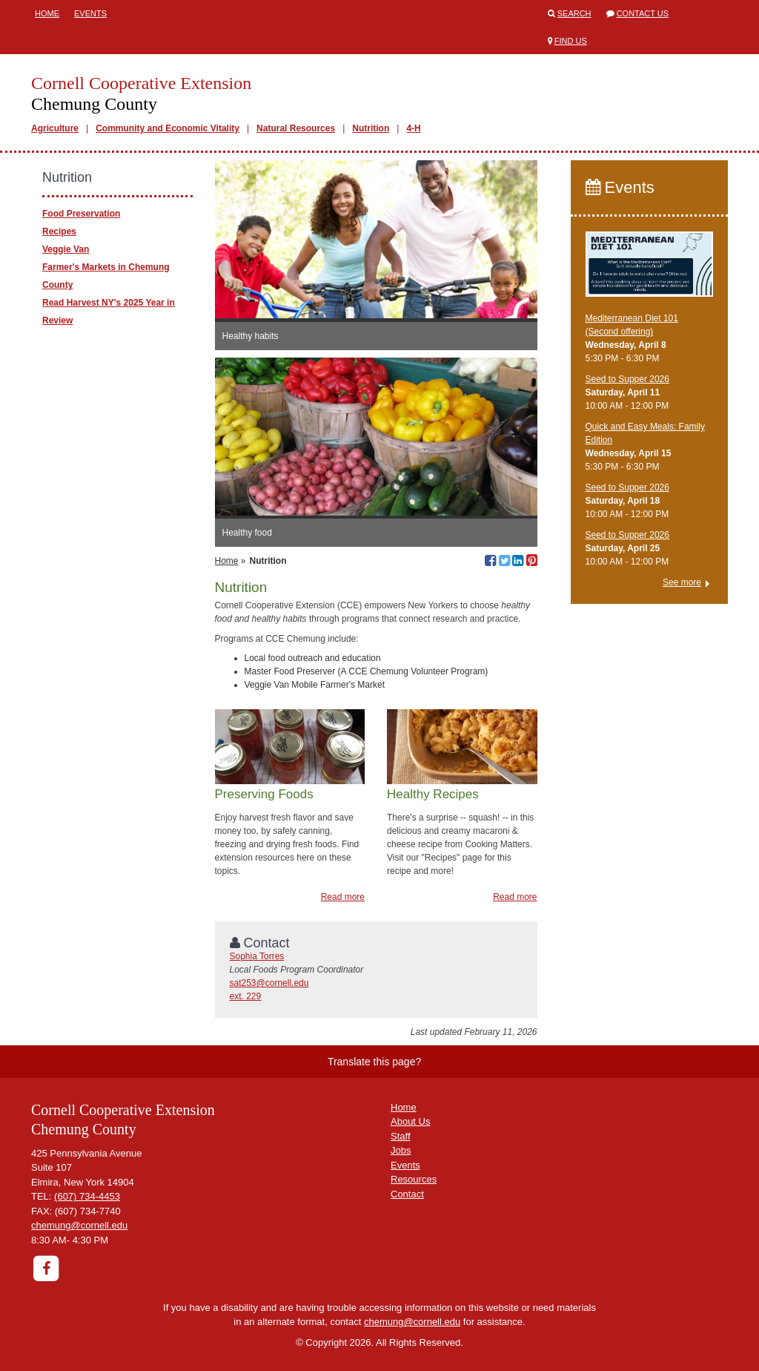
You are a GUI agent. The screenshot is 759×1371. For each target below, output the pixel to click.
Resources (414, 1179)
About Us (410, 1121)
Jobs (401, 1150)
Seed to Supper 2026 (627, 379)
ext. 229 (246, 996)
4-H (413, 128)
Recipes (59, 231)
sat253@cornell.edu (269, 983)
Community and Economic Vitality (167, 128)
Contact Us (643, 13)
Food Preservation (81, 213)
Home (47, 13)
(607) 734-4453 (87, 1196)
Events (90, 13)
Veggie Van (65, 249)
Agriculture (55, 128)
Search (574, 13)
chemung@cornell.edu (79, 1225)
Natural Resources (295, 128)
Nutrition (370, 128)
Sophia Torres (257, 956)
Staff (401, 1136)
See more (682, 582)
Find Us (570, 40)
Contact (407, 1194)
